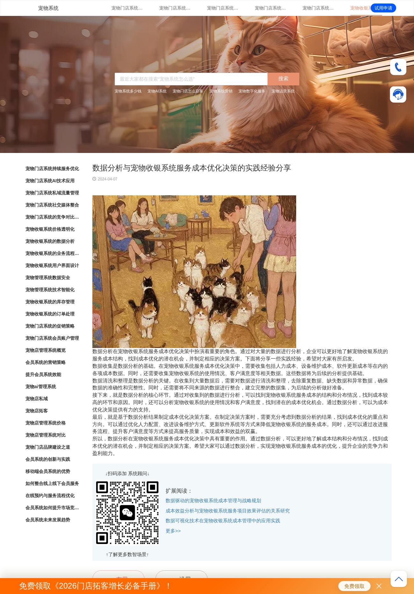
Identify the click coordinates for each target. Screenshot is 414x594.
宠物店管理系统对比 (45, 435)
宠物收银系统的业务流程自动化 (52, 253)
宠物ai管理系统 (40, 386)
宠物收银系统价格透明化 (366, 8)
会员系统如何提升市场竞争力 (52, 507)
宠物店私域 (36, 398)
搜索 (283, 78)
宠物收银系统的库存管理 (50, 301)
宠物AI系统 (156, 91)
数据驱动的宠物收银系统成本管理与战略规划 (213, 500)
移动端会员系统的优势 (47, 471)
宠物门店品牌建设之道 (47, 447)
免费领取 (354, 586)
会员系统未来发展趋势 (47, 519)
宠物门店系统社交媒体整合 (271, 8)
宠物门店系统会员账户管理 (52, 338)
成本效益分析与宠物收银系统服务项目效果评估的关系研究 (228, 510)
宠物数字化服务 (252, 91)
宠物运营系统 (283, 91)
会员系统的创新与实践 (47, 459)
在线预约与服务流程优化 (50, 495)
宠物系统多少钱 (128, 91)
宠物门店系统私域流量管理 (223, 8)
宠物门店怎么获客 (188, 91)
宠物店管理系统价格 (45, 422)
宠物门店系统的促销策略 (50, 326)
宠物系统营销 (221, 91)
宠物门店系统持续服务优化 (127, 8)
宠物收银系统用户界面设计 (52, 265)
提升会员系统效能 (43, 374)
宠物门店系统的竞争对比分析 (318, 8)
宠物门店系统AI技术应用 (175, 8)
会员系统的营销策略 (45, 362)
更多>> (173, 530)
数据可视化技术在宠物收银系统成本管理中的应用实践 (223, 520)
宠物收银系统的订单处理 (50, 313)
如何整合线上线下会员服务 (52, 483)
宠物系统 (48, 8)
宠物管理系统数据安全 (47, 277)
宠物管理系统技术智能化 (50, 289)
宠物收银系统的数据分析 (50, 241)
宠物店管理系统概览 (45, 350)
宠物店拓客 (36, 410)
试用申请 (383, 8)
